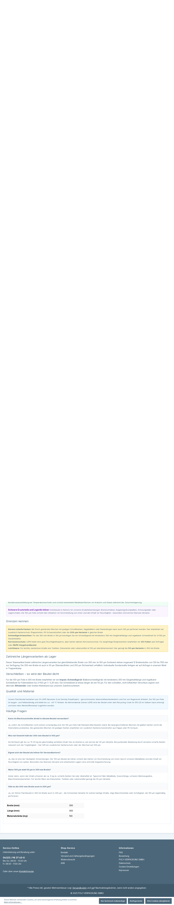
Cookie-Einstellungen (129, 866)
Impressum (124, 870)
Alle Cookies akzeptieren (158, 901)
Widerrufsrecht (68, 859)
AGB (63, 863)
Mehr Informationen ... (13, 902)
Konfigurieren (136, 901)
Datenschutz (125, 863)
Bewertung (124, 856)
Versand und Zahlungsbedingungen (78, 856)
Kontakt (64, 852)
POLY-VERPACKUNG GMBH (131, 859)
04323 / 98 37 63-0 (14, 857)
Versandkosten (79, 888)
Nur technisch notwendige (113, 901)
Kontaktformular (26, 871)
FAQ (121, 852)
